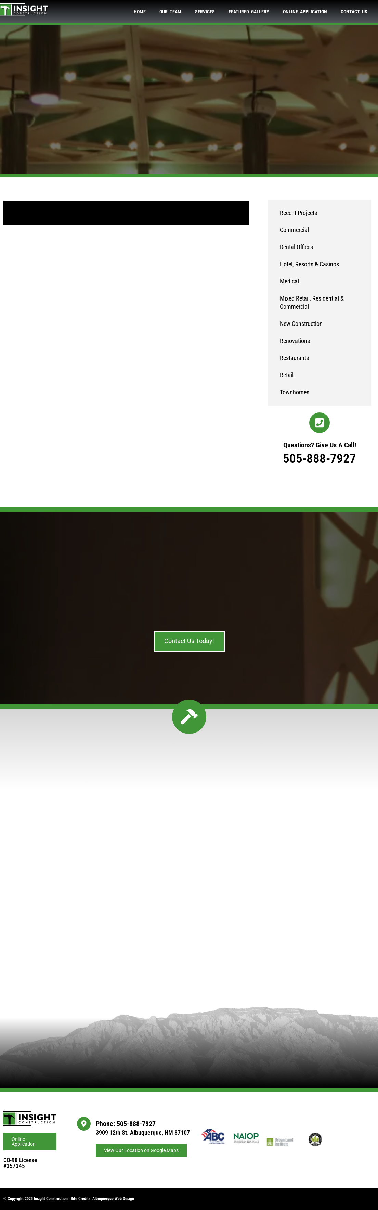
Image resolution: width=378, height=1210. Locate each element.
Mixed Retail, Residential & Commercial (312, 302)
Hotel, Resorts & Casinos (309, 264)
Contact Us (354, 11)
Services (205, 11)
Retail (287, 375)
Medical (289, 281)
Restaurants (294, 357)
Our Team (170, 11)
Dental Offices (296, 247)
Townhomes (294, 392)
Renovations (295, 340)
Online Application (305, 11)
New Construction (301, 323)
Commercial (294, 229)
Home (140, 11)
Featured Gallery (249, 11)
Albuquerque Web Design (113, 1198)
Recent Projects (298, 212)
